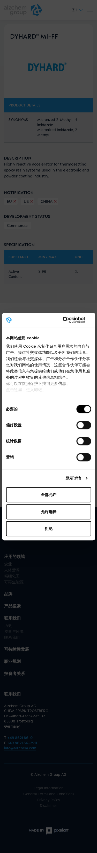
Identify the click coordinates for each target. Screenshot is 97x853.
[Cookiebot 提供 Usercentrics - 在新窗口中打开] (69, 320)
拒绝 (49, 528)
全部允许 (48, 494)
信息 (62, 383)
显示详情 (73, 478)
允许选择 (48, 512)
